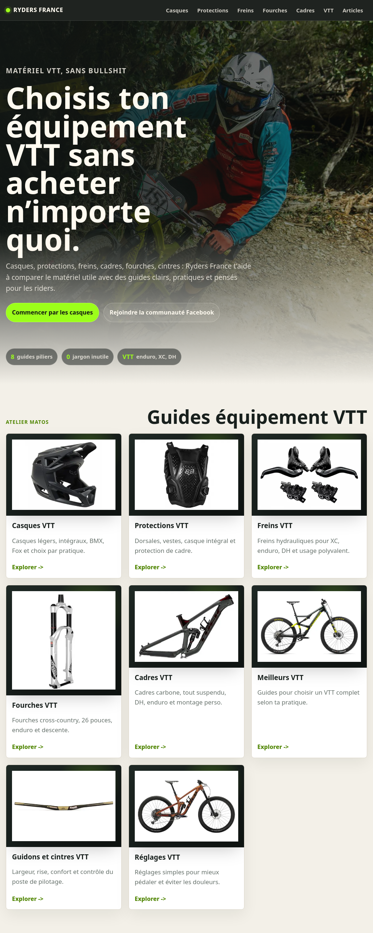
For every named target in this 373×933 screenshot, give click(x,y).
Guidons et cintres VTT (50, 857)
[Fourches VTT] (63, 640)
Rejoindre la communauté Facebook (162, 312)
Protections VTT (161, 525)
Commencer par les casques (52, 312)
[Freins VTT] (309, 475)
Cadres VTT (153, 677)
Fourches (275, 10)
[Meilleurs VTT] (309, 626)
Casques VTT (33, 525)
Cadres (305, 10)
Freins (245, 10)
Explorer (24, 567)
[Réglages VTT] (186, 806)
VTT (329, 10)
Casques (177, 10)
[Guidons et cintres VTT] (63, 806)
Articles (353, 10)
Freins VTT (275, 525)
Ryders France (38, 10)
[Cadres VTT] (186, 626)
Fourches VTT (34, 705)
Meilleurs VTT (281, 677)
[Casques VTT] (63, 475)
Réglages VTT (157, 857)
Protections (212, 10)
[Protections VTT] (186, 475)
